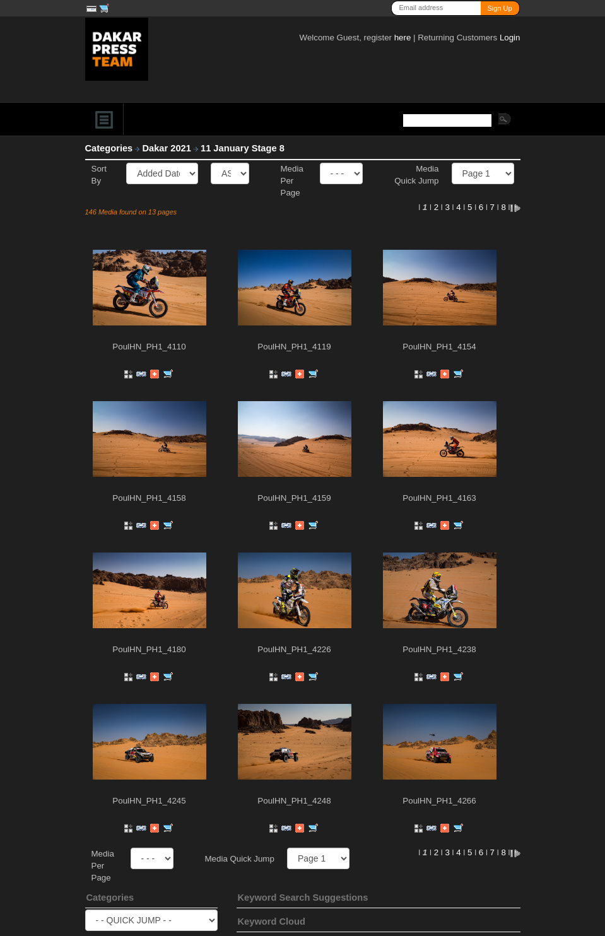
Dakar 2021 (168, 148)
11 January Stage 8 (244, 148)
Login (510, 37)
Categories (109, 148)
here (402, 37)
